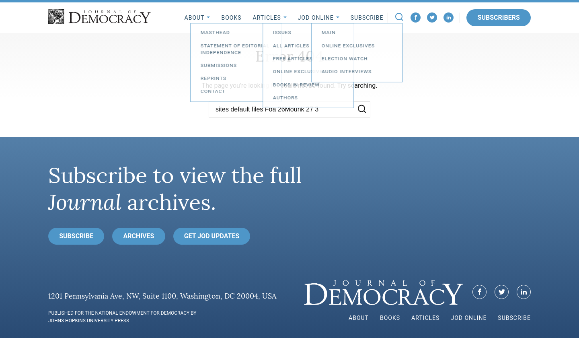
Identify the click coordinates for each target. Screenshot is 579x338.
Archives (138, 236)
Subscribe (367, 17)
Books (231, 17)
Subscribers (499, 17)
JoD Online (316, 17)
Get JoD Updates (212, 236)
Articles (267, 17)
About (195, 17)
